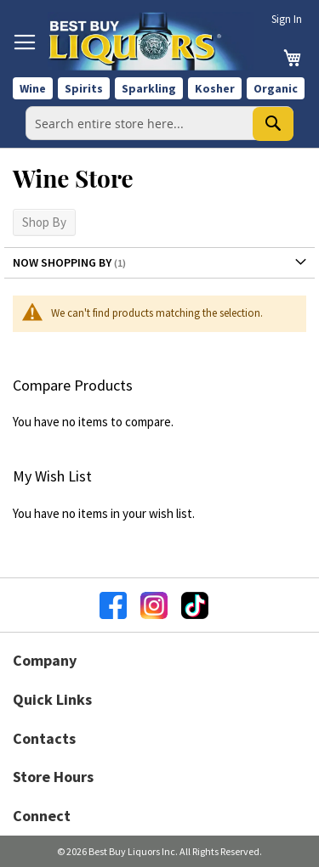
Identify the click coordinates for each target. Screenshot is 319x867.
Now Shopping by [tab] (62, 262)
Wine (33, 88)
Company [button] (45, 660)
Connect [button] (42, 815)
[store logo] (150, 41)
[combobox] (159, 123)
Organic (275, 88)
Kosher (215, 88)
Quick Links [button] (52, 699)
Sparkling (149, 88)
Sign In (286, 19)
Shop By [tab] (44, 222)
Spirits (84, 88)
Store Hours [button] (53, 776)
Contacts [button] (44, 738)
